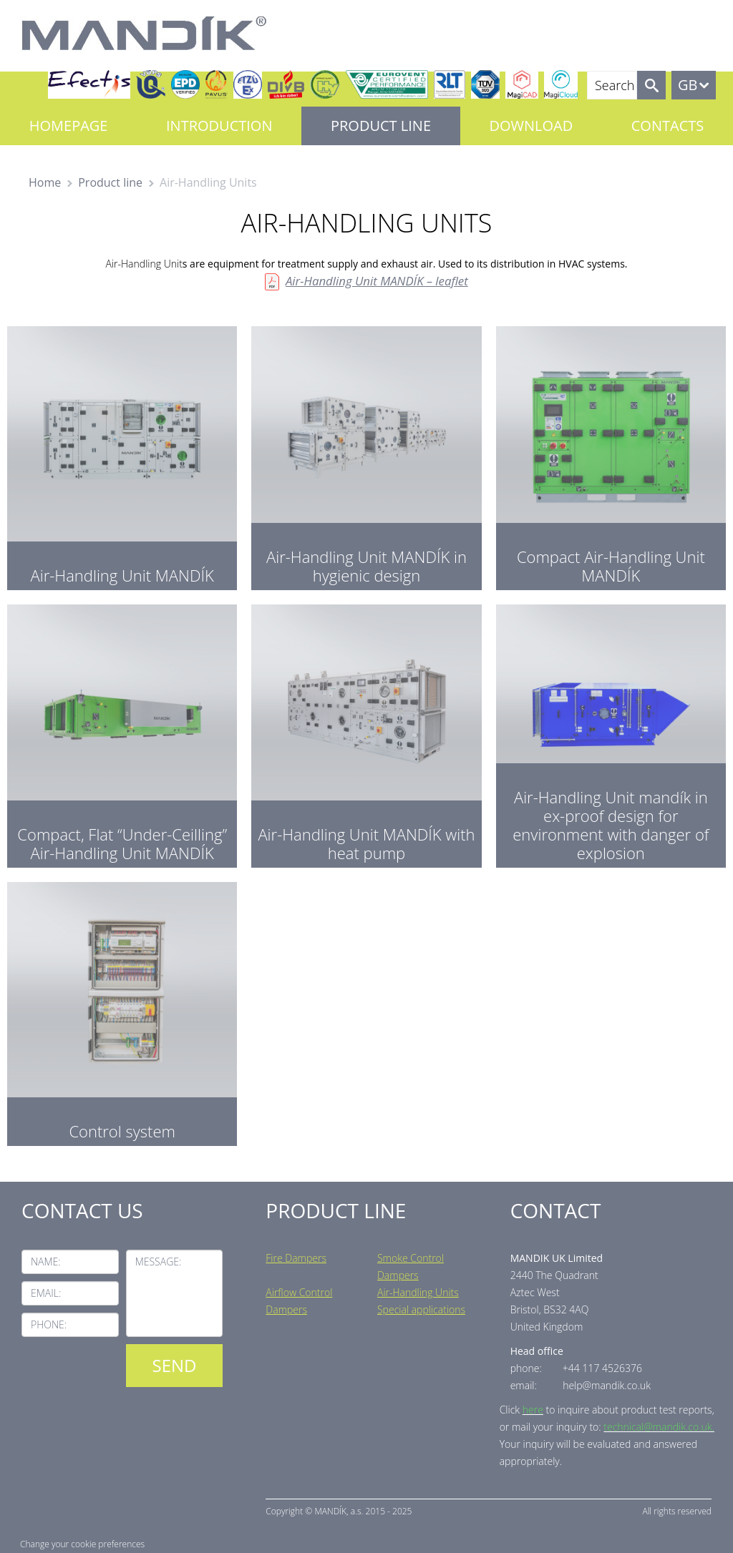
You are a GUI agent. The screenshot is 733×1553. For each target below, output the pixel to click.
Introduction (219, 125)
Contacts (667, 125)
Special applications (421, 1309)
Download (531, 125)
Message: (158, 1261)
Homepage (68, 125)
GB (687, 84)
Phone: (49, 1324)
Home (45, 182)
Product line (381, 125)
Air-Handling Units (418, 1292)
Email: (46, 1293)
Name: (46, 1261)
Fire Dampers (296, 1258)
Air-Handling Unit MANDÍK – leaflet (377, 281)
